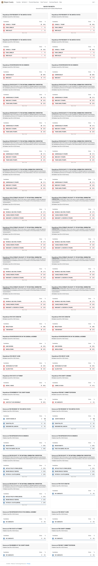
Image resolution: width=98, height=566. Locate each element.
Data (60, 2)
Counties (18, 2)
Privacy (28, 563)
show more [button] (24, 32)
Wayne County (7, 2)
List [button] (93, 2)
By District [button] (24, 2)
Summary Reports (53, 2)
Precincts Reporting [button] (33, 2)
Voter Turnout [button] (43, 2)
